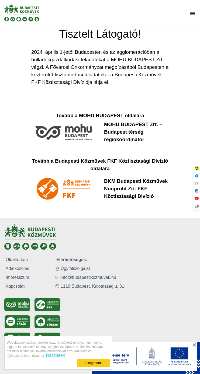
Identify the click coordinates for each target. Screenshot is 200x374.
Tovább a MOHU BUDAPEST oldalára (100, 115)
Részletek (55, 355)
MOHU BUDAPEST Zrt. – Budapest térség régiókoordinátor (133, 132)
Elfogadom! (93, 363)
